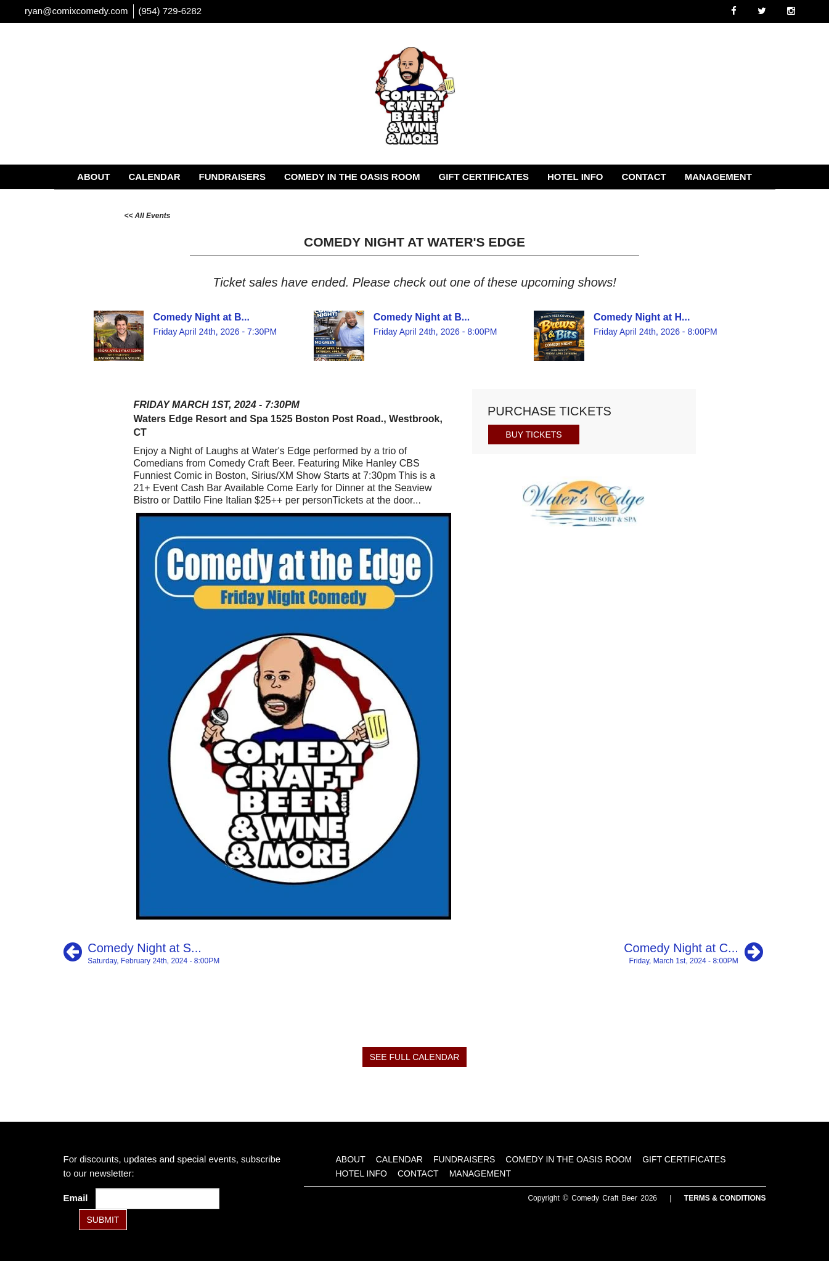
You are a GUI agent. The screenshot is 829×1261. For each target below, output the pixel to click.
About (93, 176)
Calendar (154, 176)
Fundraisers (232, 176)
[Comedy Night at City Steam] (693, 952)
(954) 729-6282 (170, 11)
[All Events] (148, 215)
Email (78, 1198)
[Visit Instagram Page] (791, 11)
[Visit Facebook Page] (734, 11)
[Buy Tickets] (534, 433)
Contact (643, 176)
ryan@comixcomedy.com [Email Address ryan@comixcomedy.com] (76, 11)
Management (718, 176)
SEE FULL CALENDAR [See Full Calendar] (415, 1057)
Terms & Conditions (725, 1198)
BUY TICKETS (533, 434)
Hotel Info (575, 176)
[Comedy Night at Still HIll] (141, 952)
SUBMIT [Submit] (103, 1220)
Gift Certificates (484, 176)
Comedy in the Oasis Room (352, 176)
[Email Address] (157, 1198)
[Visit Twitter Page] (762, 11)
